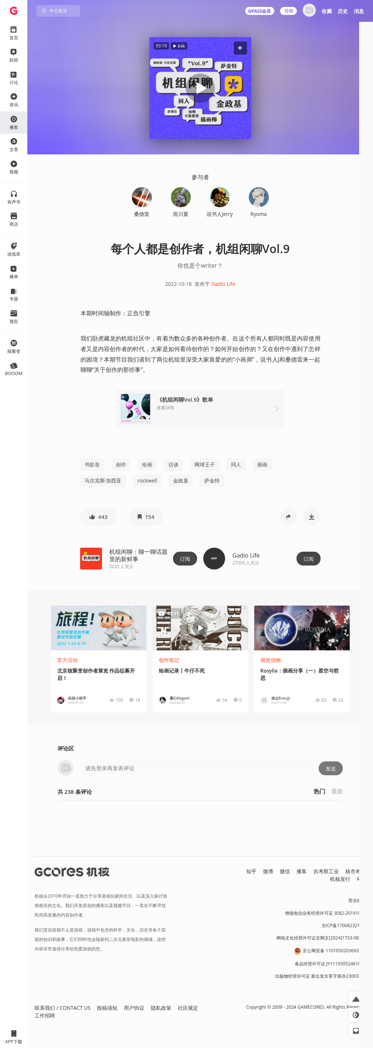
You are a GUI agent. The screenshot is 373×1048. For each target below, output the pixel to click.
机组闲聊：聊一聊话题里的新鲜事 (138, 555)
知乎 (251, 871)
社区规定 (188, 1007)
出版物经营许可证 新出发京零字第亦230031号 (320, 976)
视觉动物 (270, 660)
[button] (240, 47)
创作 (121, 464)
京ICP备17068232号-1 (344, 925)
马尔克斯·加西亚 (103, 480)
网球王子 (205, 464)
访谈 (173, 464)
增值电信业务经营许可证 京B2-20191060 (325, 913)
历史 (343, 11)
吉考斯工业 (326, 871)
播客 (302, 871)
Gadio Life (223, 283)
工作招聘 (45, 1015)
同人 (236, 464)
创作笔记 (169, 660)
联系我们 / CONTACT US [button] (62, 1007)
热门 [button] (319, 791)
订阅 (185, 558)
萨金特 (212, 480)
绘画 (147, 464)
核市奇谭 (355, 871)
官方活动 (67, 660)
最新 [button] (337, 791)
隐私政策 (161, 1007)
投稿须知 (107, 1007)
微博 (268, 871)
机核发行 (340, 878)
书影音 (92, 464)
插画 (262, 464)
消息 (359, 11)
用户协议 (134, 1007)
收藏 (327, 11)
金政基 (180, 480)
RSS (361, 878)
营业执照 (357, 900)
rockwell (147, 480)
